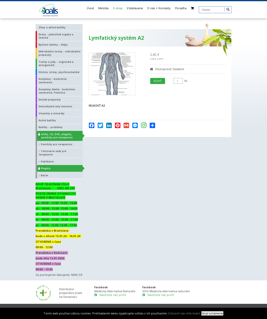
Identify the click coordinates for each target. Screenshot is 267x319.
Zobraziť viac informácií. (184, 313)
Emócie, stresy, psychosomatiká (59, 72)
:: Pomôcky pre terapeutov (55, 144)
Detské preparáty (50, 99)
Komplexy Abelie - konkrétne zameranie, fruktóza (57, 91)
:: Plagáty (45, 168)
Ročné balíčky (47, 120)
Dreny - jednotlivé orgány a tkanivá (56, 36)
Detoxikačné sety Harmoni (55, 106)
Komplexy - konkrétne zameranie (53, 80)
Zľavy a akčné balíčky (52, 27)
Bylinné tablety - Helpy (53, 44)
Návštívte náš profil (110, 295)
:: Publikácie (46, 161)
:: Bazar (43, 175)
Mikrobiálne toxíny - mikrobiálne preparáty (59, 53)
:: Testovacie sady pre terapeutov (52, 152)
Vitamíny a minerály (52, 113)
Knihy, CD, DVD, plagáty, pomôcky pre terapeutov (57, 136)
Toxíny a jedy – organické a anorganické (56, 63)
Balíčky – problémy (51, 127)
